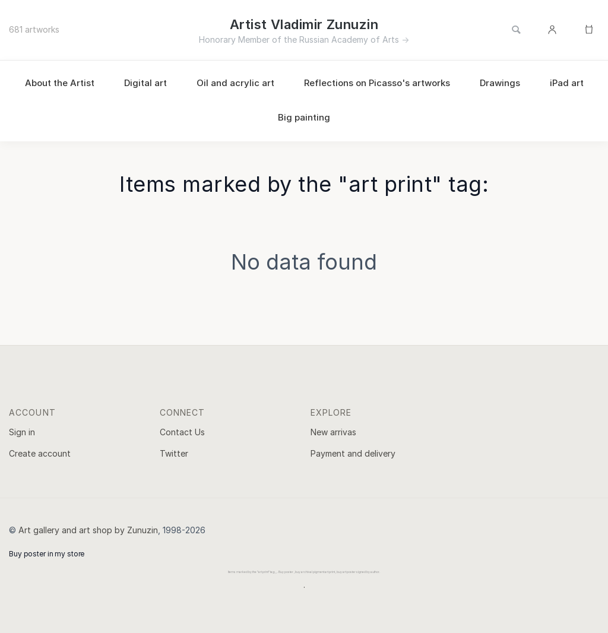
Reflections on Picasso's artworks (377, 82)
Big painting (304, 117)
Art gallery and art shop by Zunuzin (88, 530)
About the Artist (59, 82)
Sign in (22, 432)
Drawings (500, 82)
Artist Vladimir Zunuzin (304, 24)
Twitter (174, 453)
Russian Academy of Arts (349, 39)
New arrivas (333, 432)
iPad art (567, 82)
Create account (40, 453)
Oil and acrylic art (235, 82)
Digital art (145, 82)
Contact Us (182, 432)
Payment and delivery (353, 453)
